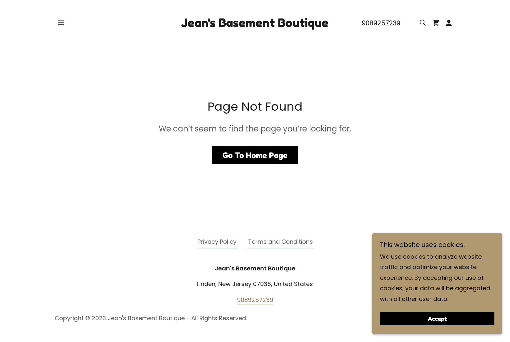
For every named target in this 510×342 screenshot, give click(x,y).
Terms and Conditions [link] (280, 242)
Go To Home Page (255, 155)
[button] (61, 22)
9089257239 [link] (381, 23)
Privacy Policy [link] (216, 242)
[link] (255, 25)
